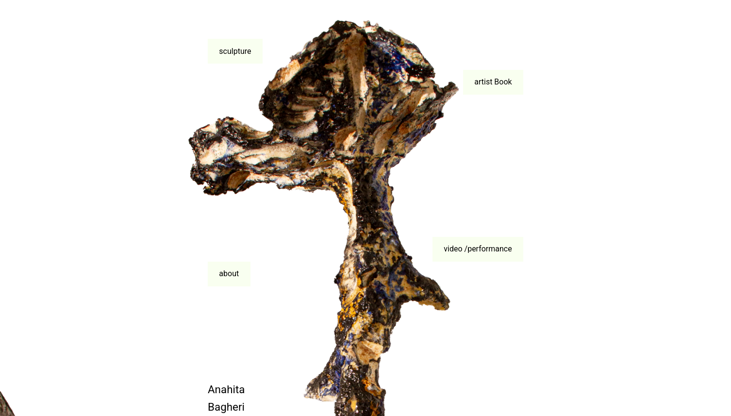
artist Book (493, 81)
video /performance (478, 248)
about (229, 273)
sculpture (235, 51)
